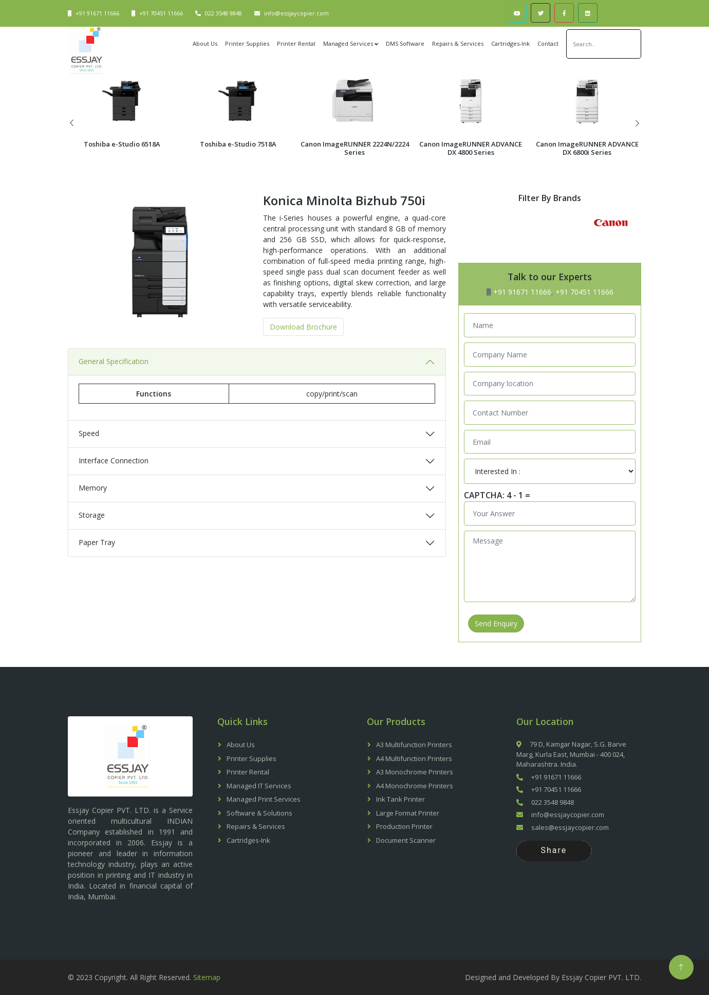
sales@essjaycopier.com (562, 827)
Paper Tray (97, 569)
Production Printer (404, 826)
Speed (89, 460)
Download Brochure (303, 353)
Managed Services (348, 43)
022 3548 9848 (223, 13)
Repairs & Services (457, 43)
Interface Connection (113, 487)
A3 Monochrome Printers (414, 771)
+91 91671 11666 (97, 13)
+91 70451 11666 (161, 13)
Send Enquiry (496, 623)
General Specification (113, 388)
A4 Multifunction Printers (414, 758)
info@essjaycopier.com (296, 13)
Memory (93, 514)
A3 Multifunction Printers (414, 744)
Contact (547, 43)
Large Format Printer (407, 813)
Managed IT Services (259, 785)
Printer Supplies (247, 43)
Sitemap (206, 977)
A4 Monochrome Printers (414, 785)
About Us (205, 43)
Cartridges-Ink (510, 43)
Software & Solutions (259, 813)
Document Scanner (406, 840)
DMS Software (405, 43)
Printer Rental (296, 43)
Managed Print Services (264, 799)
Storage (92, 542)
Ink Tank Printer (400, 799)
